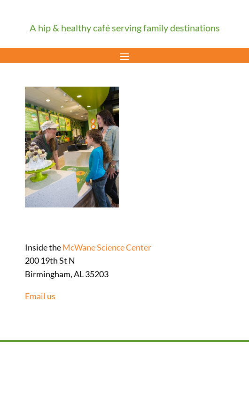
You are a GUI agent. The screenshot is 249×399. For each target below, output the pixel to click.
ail (41, 296)
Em (31, 296)
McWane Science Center (106, 247)
